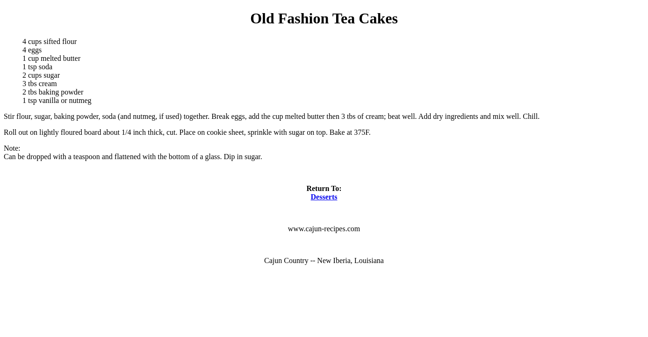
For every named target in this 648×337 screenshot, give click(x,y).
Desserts (324, 197)
